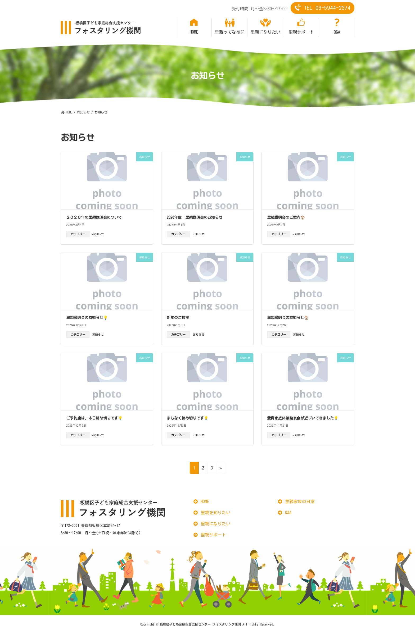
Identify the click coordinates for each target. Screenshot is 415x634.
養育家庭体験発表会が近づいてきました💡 (302, 418)
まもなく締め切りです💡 (187, 418)
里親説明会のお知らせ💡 (87, 318)
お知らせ (98, 233)
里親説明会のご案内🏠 (286, 217)
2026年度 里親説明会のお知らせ (194, 217)
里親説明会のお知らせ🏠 (288, 318)
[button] (201, 501)
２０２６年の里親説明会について (94, 217)
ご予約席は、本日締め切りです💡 (94, 418)
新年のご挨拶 (178, 318)
